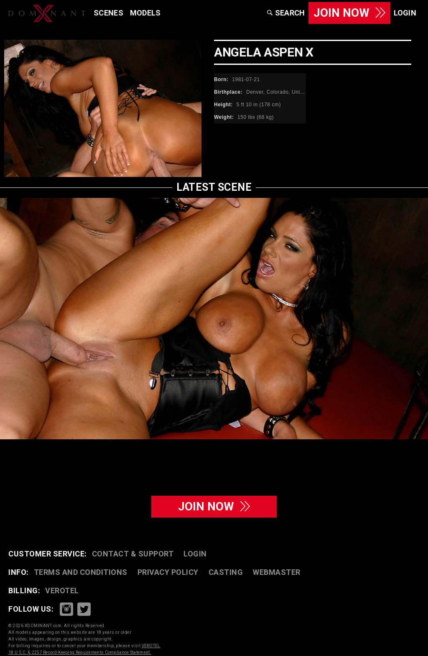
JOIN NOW (349, 13)
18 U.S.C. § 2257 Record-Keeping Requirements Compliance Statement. (79, 652)
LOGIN (195, 553)
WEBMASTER (277, 572)
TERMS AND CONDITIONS (80, 572)
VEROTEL (62, 590)
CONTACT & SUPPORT (133, 553)
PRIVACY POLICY (168, 572)
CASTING (226, 572)
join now (214, 506)
